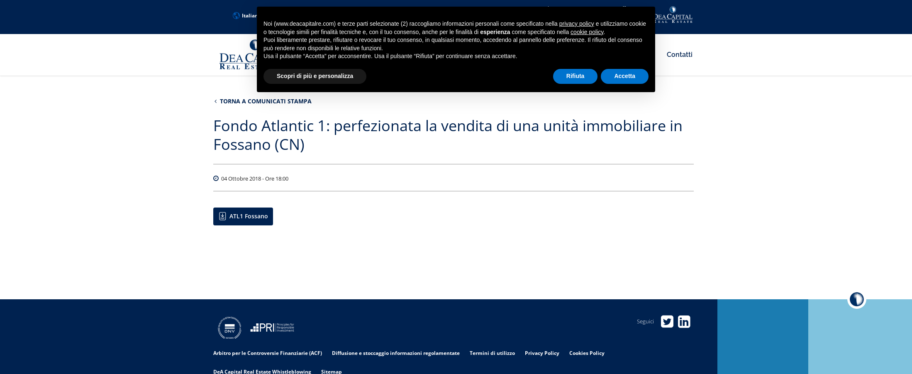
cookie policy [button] (587, 32)
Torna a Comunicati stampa (263, 101)
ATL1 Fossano (248, 216)
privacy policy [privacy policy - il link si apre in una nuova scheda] (576, 23)
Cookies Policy (587, 353)
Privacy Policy (542, 353)
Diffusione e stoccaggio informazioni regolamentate (396, 353)
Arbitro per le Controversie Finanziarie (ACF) (267, 353)
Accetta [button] (624, 76)
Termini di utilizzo (492, 353)
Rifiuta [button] (575, 76)
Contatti (680, 55)
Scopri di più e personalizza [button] (315, 76)
